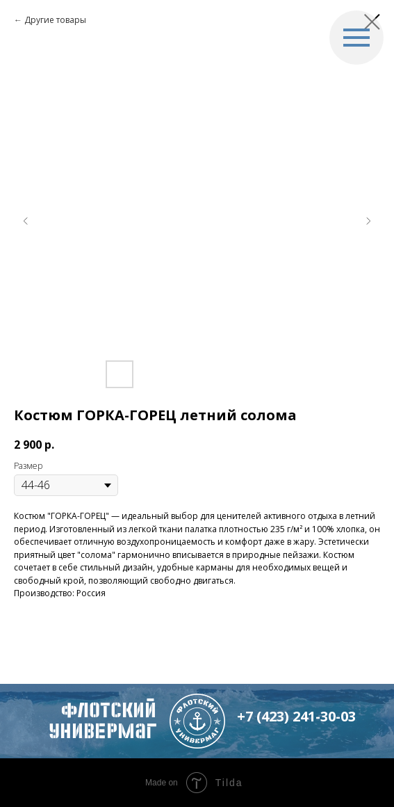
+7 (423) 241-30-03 (296, 716)
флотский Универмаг (102, 720)
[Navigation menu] (356, 38)
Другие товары (55, 20)
